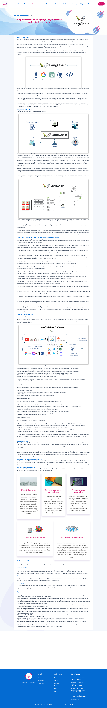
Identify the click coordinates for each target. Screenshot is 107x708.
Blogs (55, 688)
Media (55, 686)
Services (56, 694)
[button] (27, 4)
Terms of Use (41, 680)
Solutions (56, 683)
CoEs (55, 691)
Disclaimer (40, 677)
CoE (18, 13)
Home (15, 13)
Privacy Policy (41, 683)
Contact (56, 680)
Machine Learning (25, 13)
